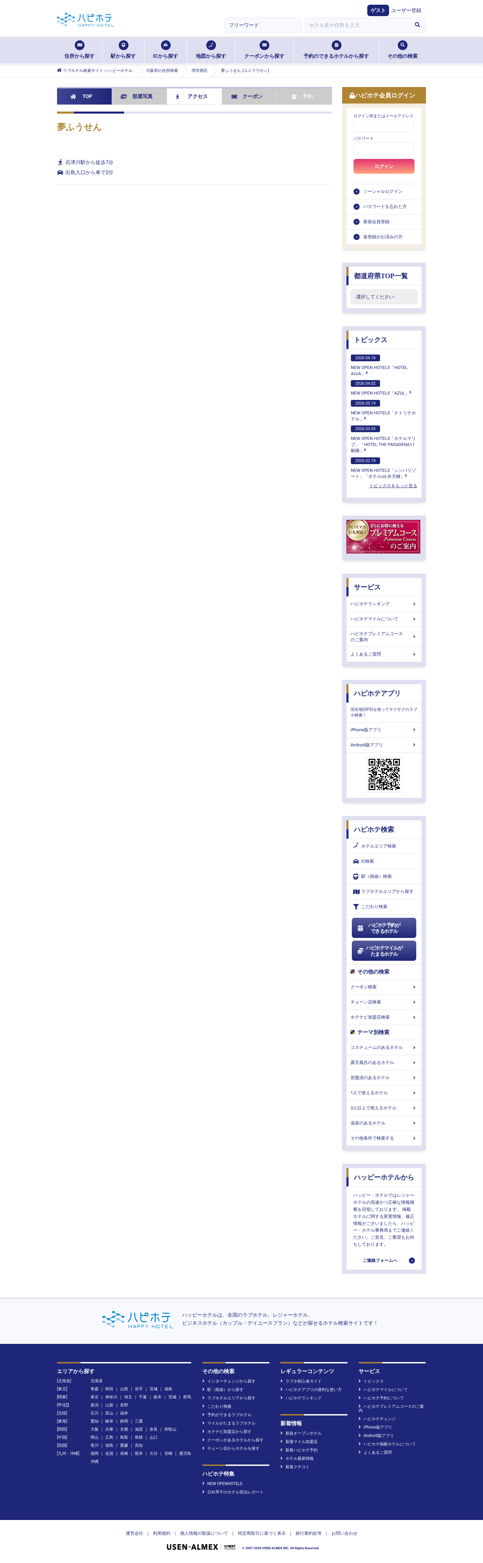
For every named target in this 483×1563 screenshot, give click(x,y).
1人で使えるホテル (384, 1092)
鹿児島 (185, 1453)
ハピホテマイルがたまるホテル (379, 951)
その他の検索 (402, 49)
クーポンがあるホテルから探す (233, 1440)
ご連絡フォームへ (380, 1260)
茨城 (172, 1397)
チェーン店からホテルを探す (231, 1448)
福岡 (95, 1453)
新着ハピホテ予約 (299, 1450)
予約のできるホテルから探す (336, 49)
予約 (302, 96)
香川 (95, 1445)
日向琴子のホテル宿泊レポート (233, 1492)
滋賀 (139, 1429)
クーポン (247, 96)
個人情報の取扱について (204, 1533)
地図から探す (211, 49)
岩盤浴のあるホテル (384, 1077)
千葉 (143, 1397)
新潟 (95, 1405)
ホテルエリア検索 (374, 846)
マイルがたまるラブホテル (229, 1423)
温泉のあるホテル (384, 1122)
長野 (124, 1405)
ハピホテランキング (384, 603)
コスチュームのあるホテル (384, 1047)
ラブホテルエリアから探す (383, 892)
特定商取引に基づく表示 (262, 1533)
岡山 (95, 1437)
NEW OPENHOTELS (222, 1483)
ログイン (384, 166)
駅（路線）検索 (372, 876)
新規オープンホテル (301, 1433)
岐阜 (109, 1421)
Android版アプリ (384, 744)
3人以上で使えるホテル (384, 1107)
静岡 (124, 1421)
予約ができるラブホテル (227, 1414)
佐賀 (109, 1453)
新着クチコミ (295, 1467)
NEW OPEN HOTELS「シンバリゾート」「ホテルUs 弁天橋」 (383, 468)
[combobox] (357, 25)
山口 (154, 1437)
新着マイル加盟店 (299, 1441)
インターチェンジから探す (229, 1381)
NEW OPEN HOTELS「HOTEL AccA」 (379, 365)
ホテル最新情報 (297, 1458)
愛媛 (124, 1445)
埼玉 (128, 1397)
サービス (367, 587)
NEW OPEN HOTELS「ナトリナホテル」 (383, 410)
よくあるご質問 (384, 654)
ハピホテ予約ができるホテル (378, 928)
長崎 (124, 1453)
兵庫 (109, 1429)
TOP (81, 96)
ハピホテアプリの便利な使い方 (311, 1389)
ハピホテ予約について (381, 1398)
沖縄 (95, 1461)
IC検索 (363, 861)
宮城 (154, 1389)
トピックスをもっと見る (393, 485)
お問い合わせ (344, 1533)
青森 (95, 1389)
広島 (109, 1437)
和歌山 (170, 1429)
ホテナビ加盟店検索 (384, 1017)
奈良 (154, 1429)
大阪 (95, 1429)
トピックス (370, 339)
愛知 (95, 1421)
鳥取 (124, 1437)
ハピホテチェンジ (377, 1418)
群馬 (187, 1397)
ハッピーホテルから (384, 1177)
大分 (154, 1453)
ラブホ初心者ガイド (301, 1381)
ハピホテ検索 (374, 829)
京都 (124, 1429)
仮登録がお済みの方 (382, 236)
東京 (95, 1397)
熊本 (139, 1453)
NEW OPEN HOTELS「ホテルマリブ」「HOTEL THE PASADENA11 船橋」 (383, 439)
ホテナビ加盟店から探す (227, 1431)
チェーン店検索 (384, 1001)
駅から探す (123, 49)
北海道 (97, 1381)
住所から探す (79, 49)
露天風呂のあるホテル (384, 1062)
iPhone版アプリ (384, 729)
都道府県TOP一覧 (381, 276)
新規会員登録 (376, 221)
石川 (95, 1413)
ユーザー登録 (406, 10)
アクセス (192, 96)
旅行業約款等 (309, 1533)
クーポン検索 (384, 986)
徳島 (109, 1445)
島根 (139, 1437)
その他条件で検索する (384, 1138)
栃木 (158, 1397)
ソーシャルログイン (382, 191)
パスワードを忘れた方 (385, 206)
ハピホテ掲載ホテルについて (387, 1444)
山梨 (109, 1405)
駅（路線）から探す (223, 1389)
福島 (168, 1389)
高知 (139, 1445)
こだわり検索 (370, 907)
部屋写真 (137, 96)
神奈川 (111, 1397)
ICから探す (165, 49)
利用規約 (161, 1533)
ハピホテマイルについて (384, 618)
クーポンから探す (264, 49)
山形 (124, 1389)
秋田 (109, 1389)
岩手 (139, 1389)
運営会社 (134, 1533)
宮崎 (168, 1453)
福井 (124, 1413)
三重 (139, 1421)
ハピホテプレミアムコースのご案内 (384, 636)
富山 (109, 1413)
